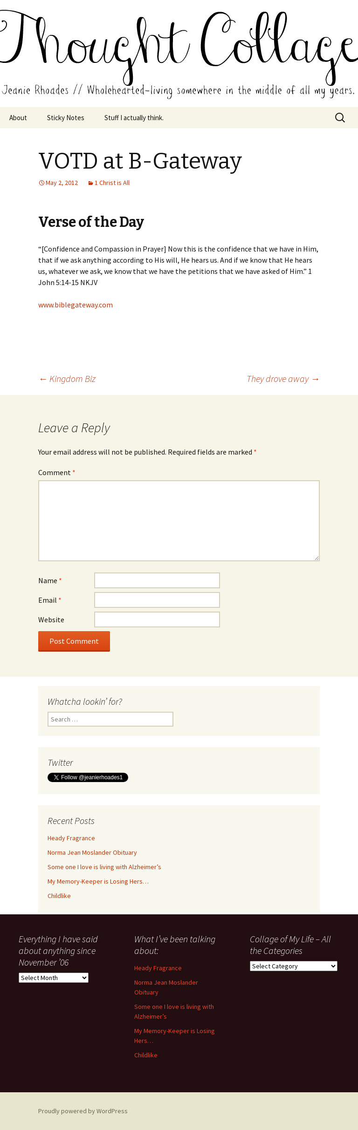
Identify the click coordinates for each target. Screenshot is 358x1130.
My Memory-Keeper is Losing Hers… (98, 881)
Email (50, 600)
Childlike (59, 896)
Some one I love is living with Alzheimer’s (104, 867)
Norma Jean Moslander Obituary (92, 852)
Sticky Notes (65, 117)
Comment (57, 472)
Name (50, 580)
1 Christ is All (112, 182)
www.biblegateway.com (75, 304)
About (18, 117)
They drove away (283, 378)
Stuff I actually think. (134, 117)
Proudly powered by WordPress (83, 1111)
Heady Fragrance (71, 838)
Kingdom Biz (67, 378)
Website (51, 619)
